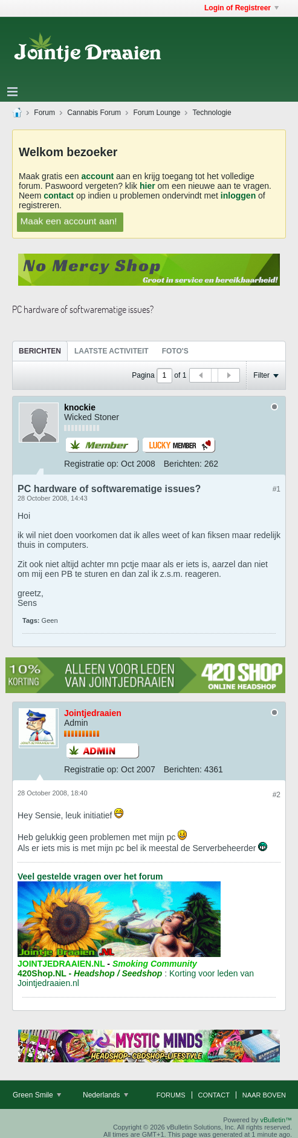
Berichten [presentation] (40, 351)
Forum (44, 112)
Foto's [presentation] (175, 351)
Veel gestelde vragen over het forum (90, 876)
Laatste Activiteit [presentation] (111, 351)
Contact (214, 1095)
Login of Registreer (241, 8)
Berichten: (183, 464)
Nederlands (105, 1095)
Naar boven (264, 1095)
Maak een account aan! (69, 220)
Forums (171, 1095)
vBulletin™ (276, 1119)
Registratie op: (91, 464)
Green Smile (37, 1095)
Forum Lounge (156, 112)
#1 (276, 489)
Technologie (212, 112)
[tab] (40, 351)
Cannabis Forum (94, 112)
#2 (276, 795)
